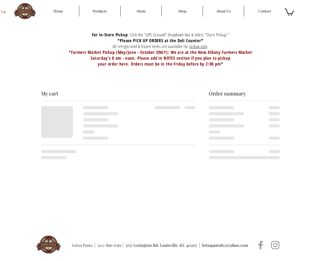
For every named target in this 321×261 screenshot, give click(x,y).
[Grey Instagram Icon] (275, 245)
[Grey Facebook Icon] (260, 245)
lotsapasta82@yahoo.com (225, 245)
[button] (289, 11)
